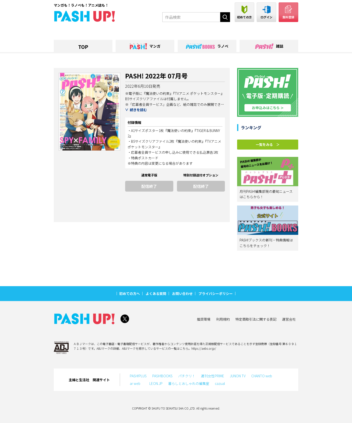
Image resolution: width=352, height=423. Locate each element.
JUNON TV (238, 375)
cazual (220, 383)
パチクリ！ (186, 375)
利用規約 (223, 319)
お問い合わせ (182, 293)
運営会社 (289, 319)
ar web (137, 383)
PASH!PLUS (138, 375)
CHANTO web (261, 375)
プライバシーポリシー (215, 293)
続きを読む (138, 109)
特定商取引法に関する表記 (255, 319)
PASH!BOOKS (162, 375)
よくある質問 (156, 293)
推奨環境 (203, 319)
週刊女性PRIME (212, 375)
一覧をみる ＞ (268, 144)
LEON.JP (156, 383)
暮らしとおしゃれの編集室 (188, 383)
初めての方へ (129, 293)
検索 (225, 17)
